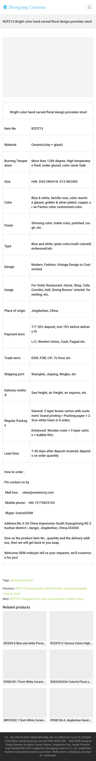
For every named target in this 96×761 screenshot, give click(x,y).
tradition (9, 751)
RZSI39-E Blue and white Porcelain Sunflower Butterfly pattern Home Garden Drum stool (25, 643)
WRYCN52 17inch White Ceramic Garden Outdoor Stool (25, 720)
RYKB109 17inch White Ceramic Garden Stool (25, 681)
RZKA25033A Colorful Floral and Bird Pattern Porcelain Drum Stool (71, 681)
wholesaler (50, 755)
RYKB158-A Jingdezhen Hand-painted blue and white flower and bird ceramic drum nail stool (71, 720)
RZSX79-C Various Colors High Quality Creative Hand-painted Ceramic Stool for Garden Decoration (71, 643)
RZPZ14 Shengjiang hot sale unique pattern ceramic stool (47, 599)
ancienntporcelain (21, 580)
